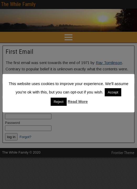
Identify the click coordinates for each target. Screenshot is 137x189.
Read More (78, 101)
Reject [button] (59, 102)
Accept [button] (113, 92)
